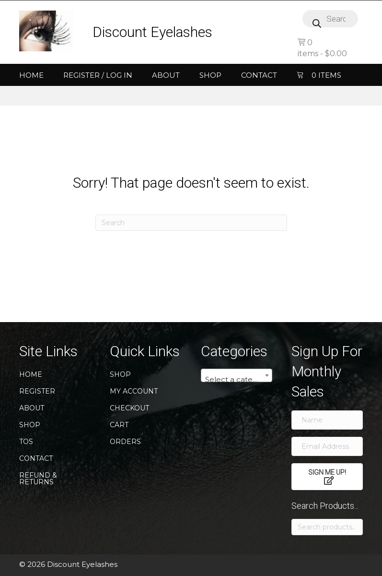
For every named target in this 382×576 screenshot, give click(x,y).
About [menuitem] (166, 75)
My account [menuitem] (134, 391)
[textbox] (236, 379)
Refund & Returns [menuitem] (38, 478)
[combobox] (236, 375)
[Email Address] (327, 446)
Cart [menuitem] (119, 424)
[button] (327, 476)
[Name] (327, 420)
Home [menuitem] (31, 75)
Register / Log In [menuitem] (97, 75)
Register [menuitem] (37, 391)
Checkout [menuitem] (129, 408)
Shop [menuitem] (210, 75)
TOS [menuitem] (26, 441)
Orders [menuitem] (125, 441)
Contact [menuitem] (259, 75)
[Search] (191, 223)
